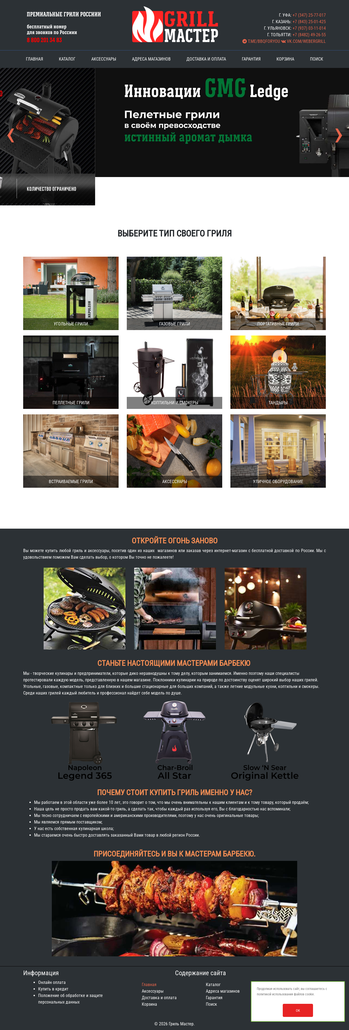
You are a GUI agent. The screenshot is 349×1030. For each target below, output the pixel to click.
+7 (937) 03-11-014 (309, 28)
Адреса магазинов (151, 59)
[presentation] (10, 140)
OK (298, 1010)
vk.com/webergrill (303, 41)
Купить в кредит (53, 989)
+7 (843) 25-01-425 (309, 21)
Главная (34, 59)
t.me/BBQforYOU (261, 41)
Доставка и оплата (206, 59)
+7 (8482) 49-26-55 (309, 34)
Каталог (67, 59)
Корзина (285, 59)
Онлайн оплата (52, 982)
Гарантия (251, 59)
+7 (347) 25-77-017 (309, 15)
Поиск (316, 59)
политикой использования (275, 994)
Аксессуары (103, 59)
